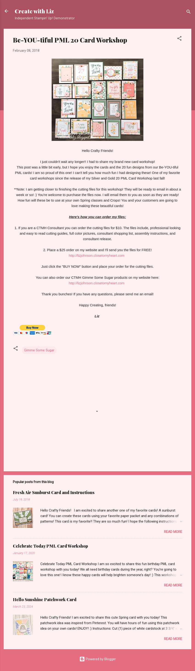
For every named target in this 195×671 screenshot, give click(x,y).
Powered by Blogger (97, 659)
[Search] (188, 13)
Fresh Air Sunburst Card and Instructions (54, 492)
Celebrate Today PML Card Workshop (50, 546)
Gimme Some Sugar (39, 350)
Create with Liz (34, 11)
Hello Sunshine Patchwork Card (44, 599)
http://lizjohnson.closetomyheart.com (97, 255)
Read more (173, 532)
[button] (179, 39)
